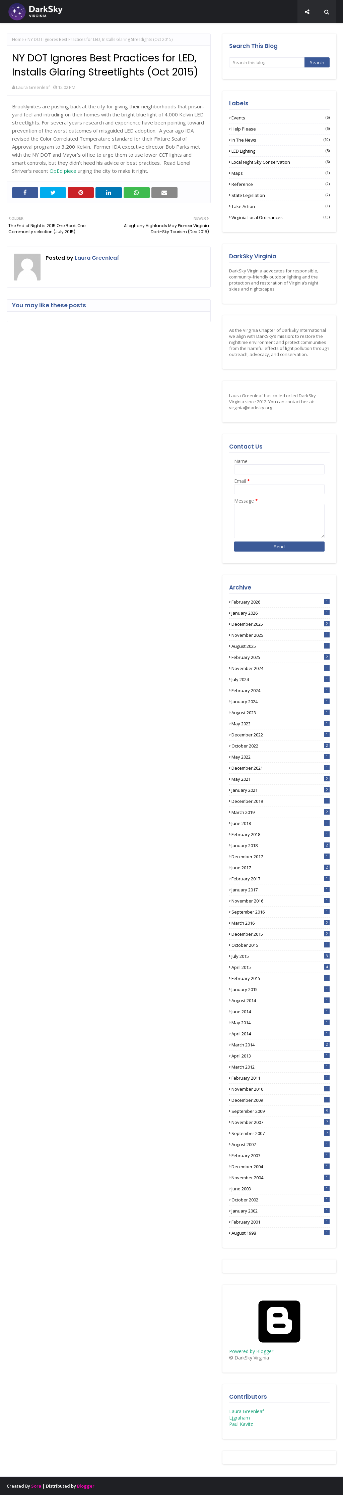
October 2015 (280, 945)
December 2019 (280, 801)
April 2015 (280, 967)
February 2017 (280, 879)
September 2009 (280, 1111)
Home (18, 39)
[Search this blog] (266, 62)
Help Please (280, 129)
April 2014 (280, 1034)
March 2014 (280, 1045)
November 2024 (280, 668)
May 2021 (280, 779)
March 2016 (280, 923)
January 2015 (280, 989)
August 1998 (280, 1233)
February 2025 (280, 657)
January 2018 (280, 845)
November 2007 (280, 1122)
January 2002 (280, 1211)
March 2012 (280, 1067)
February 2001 (280, 1222)
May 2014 (280, 1023)
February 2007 (280, 1155)
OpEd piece (63, 170)
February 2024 (280, 690)
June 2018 (280, 823)
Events (280, 118)
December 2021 (280, 768)
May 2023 (280, 724)
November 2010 (280, 1089)
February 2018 (280, 834)
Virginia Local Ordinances (280, 217)
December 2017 (280, 857)
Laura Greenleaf (33, 87)
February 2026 (280, 602)
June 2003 (280, 1189)
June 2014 (280, 1012)
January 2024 (280, 702)
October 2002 (280, 1200)
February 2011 (280, 1078)
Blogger (85, 1486)
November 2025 (280, 635)
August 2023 (280, 713)
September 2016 (280, 912)
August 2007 (280, 1144)
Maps (280, 173)
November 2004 (280, 1178)
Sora (36, 1486)
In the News (280, 140)
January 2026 (280, 613)
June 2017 (280, 868)
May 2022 (280, 757)
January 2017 (280, 890)
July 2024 (280, 679)
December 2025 (280, 624)
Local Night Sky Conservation (280, 162)
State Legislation (280, 195)
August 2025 (280, 646)
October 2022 (280, 746)
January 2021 (280, 790)
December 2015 (280, 934)
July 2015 (280, 956)
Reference (280, 184)
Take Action (280, 206)
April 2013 (280, 1056)
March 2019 (280, 812)
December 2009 (280, 1100)
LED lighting (280, 151)
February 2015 (280, 978)
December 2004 (280, 1167)
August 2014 (280, 1000)
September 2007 (280, 1133)
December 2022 (280, 735)
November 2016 (280, 901)
